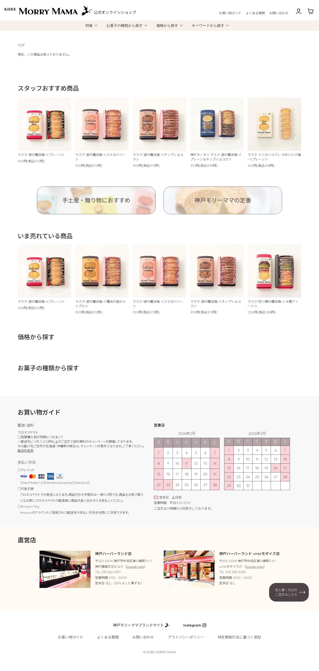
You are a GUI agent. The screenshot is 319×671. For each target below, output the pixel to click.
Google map (135, 567)
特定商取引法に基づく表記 (239, 637)
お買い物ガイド (230, 13)
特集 (89, 25)
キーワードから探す (208, 25)
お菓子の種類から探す (124, 25)
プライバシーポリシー (186, 637)
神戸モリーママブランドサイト (138, 625)
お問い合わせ (278, 13)
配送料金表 (26, 451)
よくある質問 (255, 13)
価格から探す (167, 25)
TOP (21, 45)
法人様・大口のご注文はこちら (286, 592)
